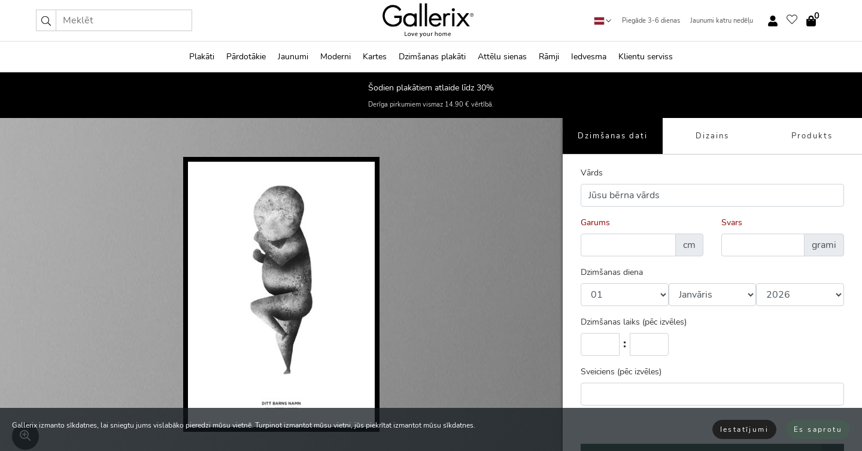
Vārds (592, 172)
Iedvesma (588, 56)
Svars (731, 222)
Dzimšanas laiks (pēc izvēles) (634, 322)
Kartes (375, 56)
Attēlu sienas (502, 56)
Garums (595, 222)
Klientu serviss (645, 56)
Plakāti (201, 56)
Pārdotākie (246, 56)
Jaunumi (293, 56)
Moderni (335, 56)
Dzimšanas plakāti (432, 56)
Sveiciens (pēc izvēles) (621, 371)
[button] (46, 20)
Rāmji (549, 56)
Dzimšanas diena (612, 272)
